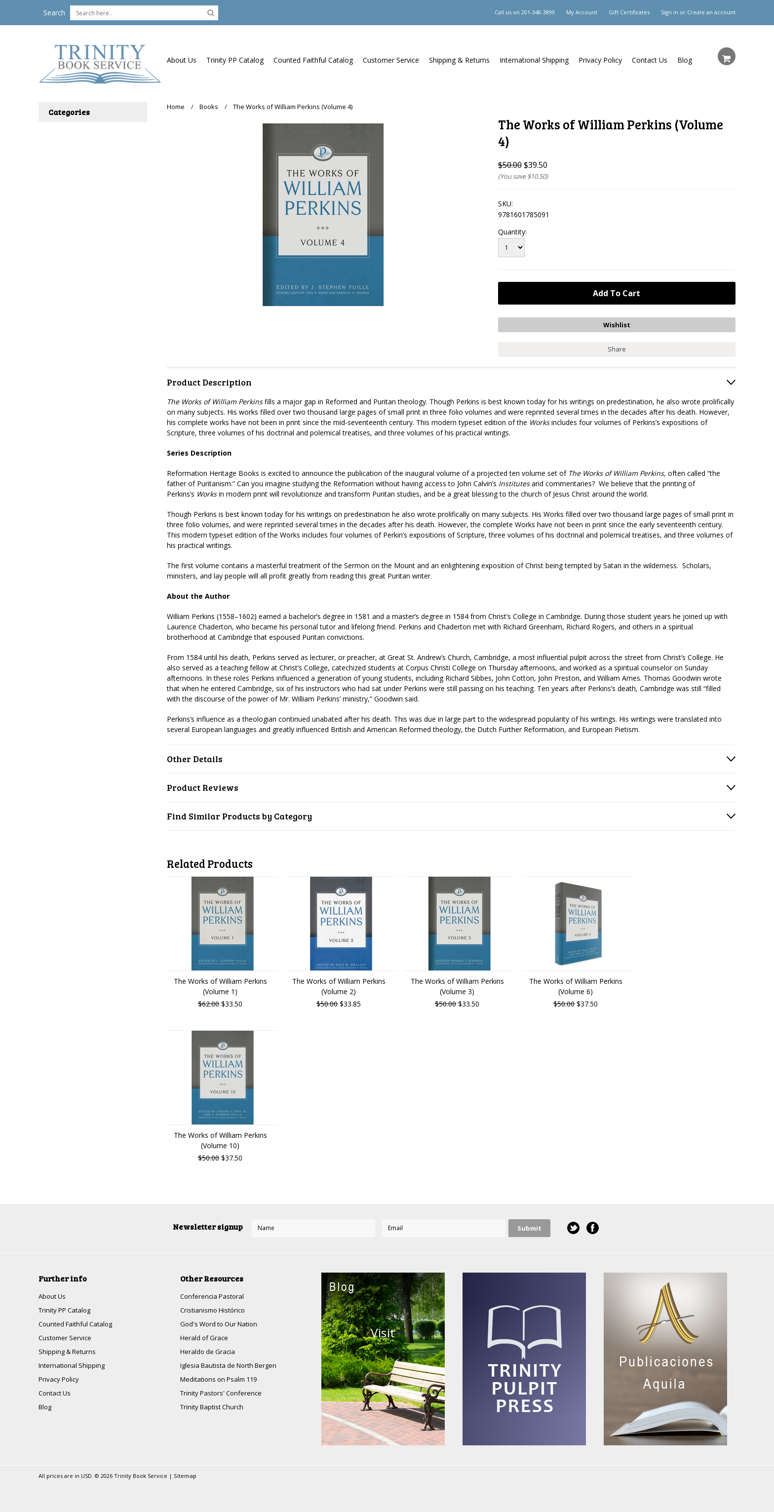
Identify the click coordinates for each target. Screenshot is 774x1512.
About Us (181, 60)
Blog (684, 60)
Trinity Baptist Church (214, 1408)
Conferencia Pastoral (213, 1294)
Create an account (711, 12)
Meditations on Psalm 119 (222, 1380)
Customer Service (391, 60)
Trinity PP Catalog (235, 60)
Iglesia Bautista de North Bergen (232, 1365)
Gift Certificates (629, 12)
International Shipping (534, 60)
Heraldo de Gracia (208, 1351)
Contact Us (649, 60)
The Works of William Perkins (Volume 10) (220, 1138)
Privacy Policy (600, 60)
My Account (581, 12)
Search (54, 12)
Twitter (573, 1226)
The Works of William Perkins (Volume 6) (575, 984)
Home (176, 106)
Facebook (592, 1226)
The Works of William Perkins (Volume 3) (457, 984)
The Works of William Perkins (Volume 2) (339, 984)
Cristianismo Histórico (215, 1308)
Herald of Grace (205, 1337)
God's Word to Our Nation (222, 1322)
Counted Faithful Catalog (313, 60)
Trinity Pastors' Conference (223, 1394)
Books (208, 106)
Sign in (669, 12)
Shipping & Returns (459, 60)
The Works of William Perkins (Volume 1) (220, 984)
